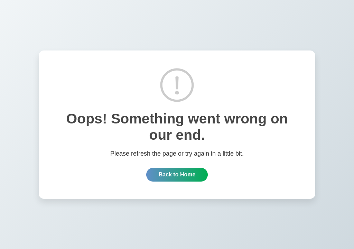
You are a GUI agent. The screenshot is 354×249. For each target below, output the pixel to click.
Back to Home (177, 174)
